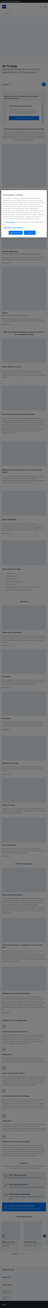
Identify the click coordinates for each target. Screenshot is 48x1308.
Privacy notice (10, 222)
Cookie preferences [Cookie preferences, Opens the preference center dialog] (15, 233)
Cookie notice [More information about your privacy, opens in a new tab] (7, 227)
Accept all (30, 233)
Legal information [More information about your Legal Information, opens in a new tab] (18, 227)
